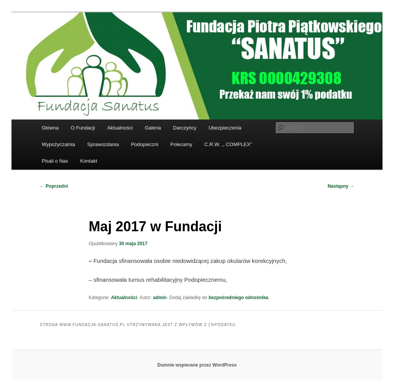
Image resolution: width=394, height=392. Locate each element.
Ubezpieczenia (225, 128)
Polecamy (181, 144)
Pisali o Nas (55, 161)
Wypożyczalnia (58, 144)
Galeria (153, 128)
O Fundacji (83, 128)
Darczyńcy (185, 128)
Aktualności (119, 128)
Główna (50, 128)
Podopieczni (144, 144)
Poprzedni (54, 186)
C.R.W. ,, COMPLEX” (228, 144)
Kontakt (88, 161)
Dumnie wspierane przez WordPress (197, 365)
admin (160, 297)
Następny (340, 186)
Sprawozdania (103, 144)
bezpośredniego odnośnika (238, 297)
